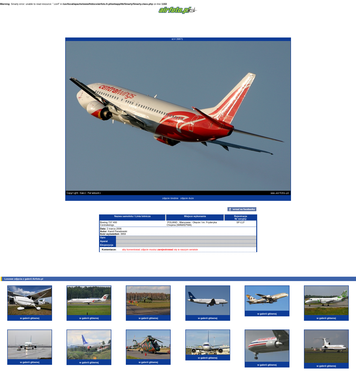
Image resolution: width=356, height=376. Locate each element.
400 (115, 222)
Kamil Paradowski (117, 231)
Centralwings (107, 225)
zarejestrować (165, 249)
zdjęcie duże (187, 198)
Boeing (104, 222)
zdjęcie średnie (170, 198)
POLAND (172, 222)
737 (110, 222)
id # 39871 (177, 39)
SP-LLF (241, 222)
